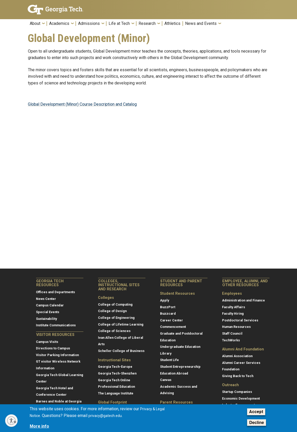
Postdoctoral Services (240, 320)
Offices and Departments (55, 292)
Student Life (169, 360)
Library (165, 353)
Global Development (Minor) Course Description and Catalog (82, 104)
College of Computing (115, 304)
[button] (266, 25)
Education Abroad (174, 373)
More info (39, 426)
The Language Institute (115, 393)
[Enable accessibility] (11, 420)
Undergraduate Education (180, 347)
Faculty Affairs (233, 307)
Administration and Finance (243, 300)
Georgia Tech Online (114, 380)
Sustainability (46, 319)
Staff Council (232, 333)
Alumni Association (237, 356)
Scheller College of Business (121, 351)
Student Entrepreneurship (180, 367)
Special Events (47, 312)
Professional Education (116, 386)
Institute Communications (56, 325)
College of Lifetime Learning (120, 324)
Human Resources (236, 327)
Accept (256, 411)
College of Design (112, 311)
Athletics (172, 23)
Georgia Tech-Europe (115, 367)
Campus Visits (47, 342)
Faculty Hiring (233, 313)
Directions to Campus (53, 348)
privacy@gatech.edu (105, 416)
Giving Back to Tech (237, 376)
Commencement (173, 327)
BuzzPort (167, 307)
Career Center (171, 320)
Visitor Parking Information (57, 355)
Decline (256, 422)
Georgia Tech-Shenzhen (117, 373)
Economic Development (241, 398)
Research (147, 23)
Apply (164, 300)
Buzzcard (168, 313)
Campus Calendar (50, 305)
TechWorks (231, 340)
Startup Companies (237, 392)
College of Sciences (114, 331)
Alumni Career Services (241, 363)
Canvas (165, 380)
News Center (46, 299)
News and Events (201, 23)
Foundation (230, 369)
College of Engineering (116, 318)
